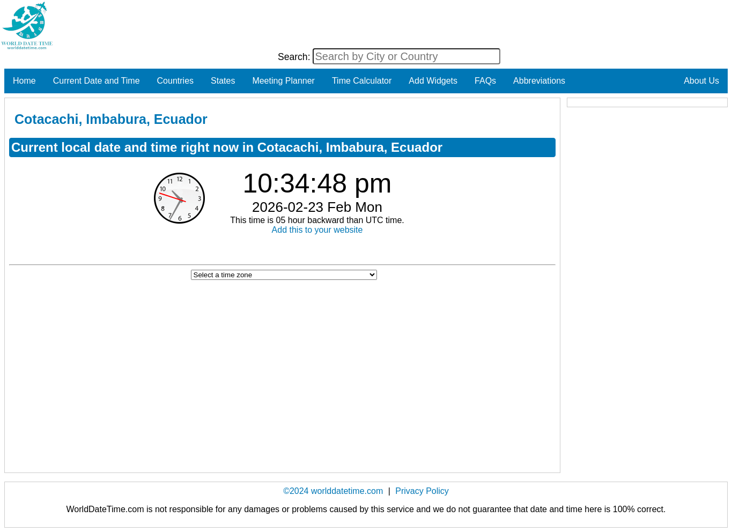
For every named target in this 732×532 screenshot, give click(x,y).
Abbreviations (539, 80)
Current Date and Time (96, 80)
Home (24, 80)
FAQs (485, 80)
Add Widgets (433, 80)
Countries (175, 80)
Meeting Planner (283, 80)
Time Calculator (361, 80)
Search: (295, 56)
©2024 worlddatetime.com (333, 491)
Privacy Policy (422, 491)
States (223, 80)
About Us (701, 80)
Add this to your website (317, 229)
